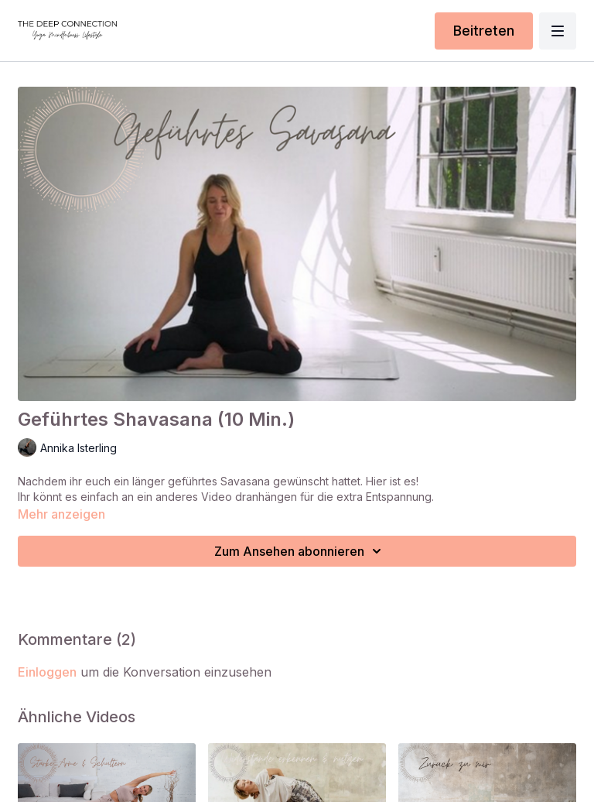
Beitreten (483, 30)
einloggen (47, 672)
